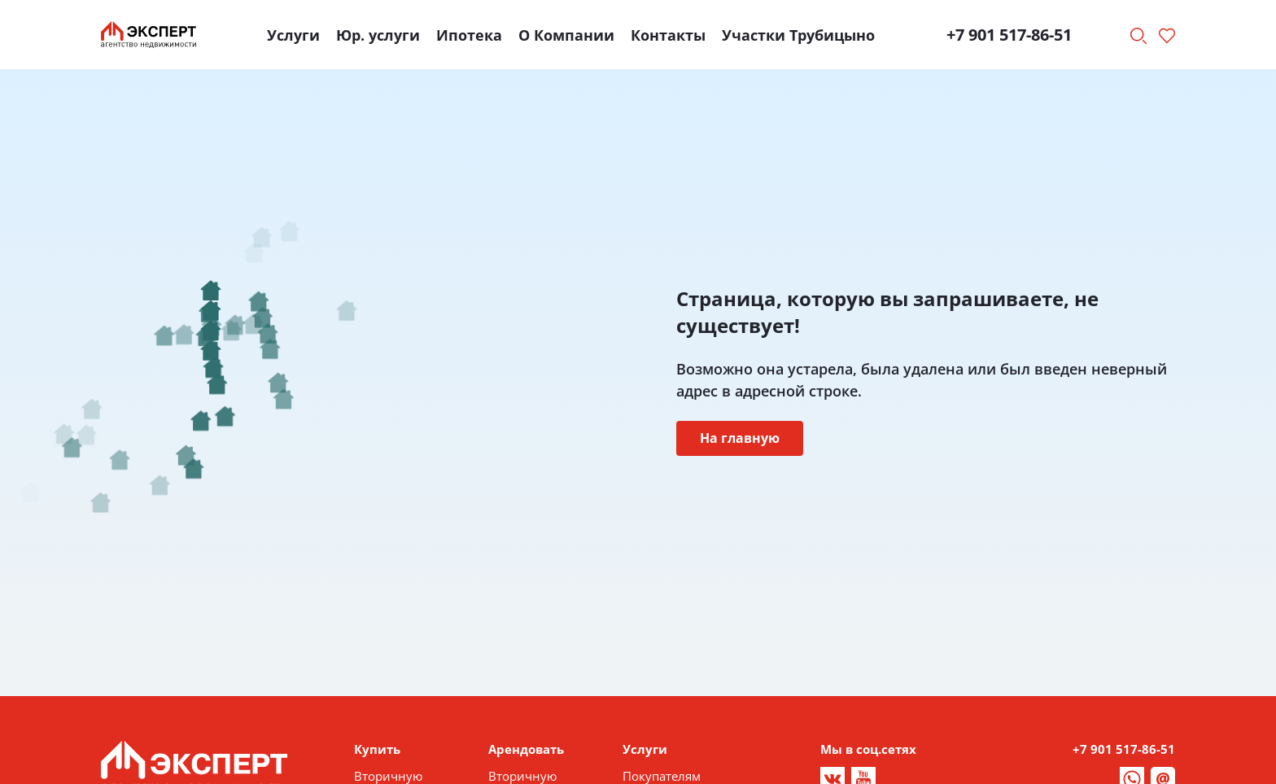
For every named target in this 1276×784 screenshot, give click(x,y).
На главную (740, 438)
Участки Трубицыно (798, 35)
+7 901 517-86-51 (1009, 35)
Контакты (668, 35)
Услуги (293, 35)
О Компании (566, 35)
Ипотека (469, 35)
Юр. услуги (378, 35)
